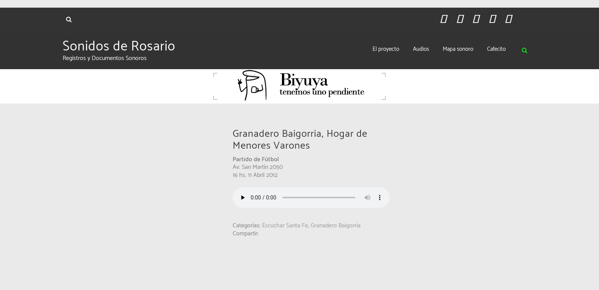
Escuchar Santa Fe (285, 225)
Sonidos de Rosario (119, 47)
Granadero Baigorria (336, 225)
